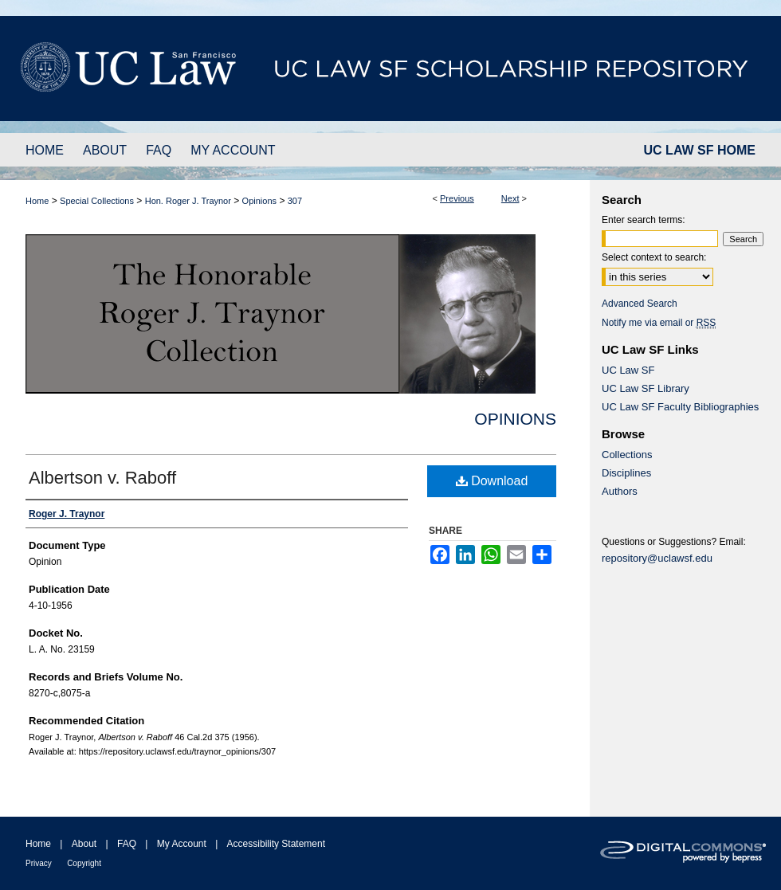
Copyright (84, 863)
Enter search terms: (643, 219)
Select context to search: (654, 257)
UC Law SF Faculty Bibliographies (680, 407)
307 (295, 201)
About (84, 843)
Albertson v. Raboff (102, 478)
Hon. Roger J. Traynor (188, 201)
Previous (457, 198)
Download (492, 481)
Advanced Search (639, 303)
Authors (620, 491)
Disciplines (626, 473)
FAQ (126, 843)
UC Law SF (628, 370)
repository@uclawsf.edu (657, 558)
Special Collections (97, 201)
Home (37, 201)
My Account (181, 843)
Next (510, 198)
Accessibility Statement (276, 843)
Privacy (39, 863)
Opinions (259, 201)
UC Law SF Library (645, 388)
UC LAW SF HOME (699, 150)
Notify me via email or (659, 322)
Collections (627, 455)
